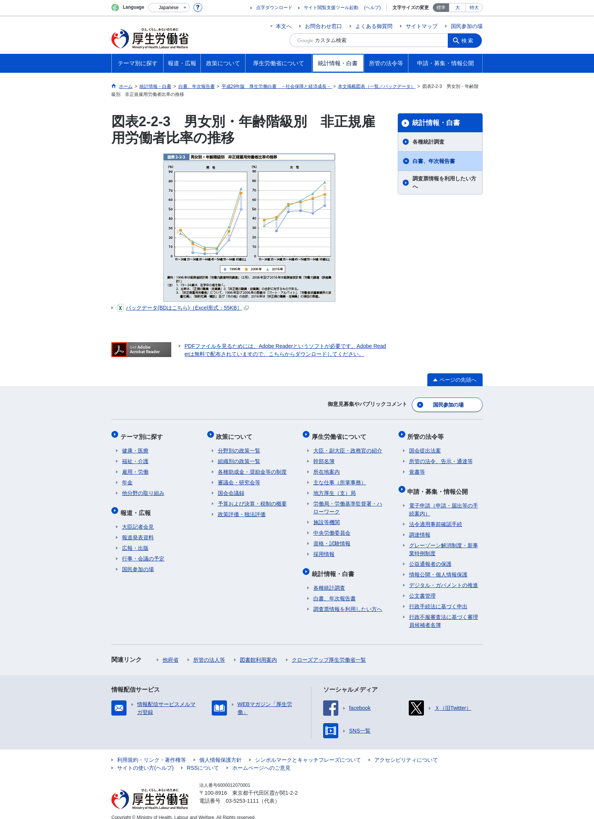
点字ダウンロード (274, 7)
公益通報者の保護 (430, 556)
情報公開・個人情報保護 (438, 566)
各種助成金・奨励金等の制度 (252, 467)
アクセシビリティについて (406, 752)
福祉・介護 (135, 456)
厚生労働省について (340, 433)
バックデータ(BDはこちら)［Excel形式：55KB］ (183, 308)
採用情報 (324, 549)
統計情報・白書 (436, 123)
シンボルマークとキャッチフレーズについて (308, 752)
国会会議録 (231, 488)
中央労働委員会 (331, 528)
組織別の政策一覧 (239, 456)
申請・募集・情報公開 (439, 484)
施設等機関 (326, 517)
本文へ (284, 26)
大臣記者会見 (138, 518)
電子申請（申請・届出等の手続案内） (443, 501)
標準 (441, 7)
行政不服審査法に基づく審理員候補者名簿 (443, 613)
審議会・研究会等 (239, 477)
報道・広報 (137, 506)
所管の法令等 (427, 433)
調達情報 (419, 526)
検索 (469, 40)
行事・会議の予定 (143, 550)
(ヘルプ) (372, 7)
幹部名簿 (324, 456)
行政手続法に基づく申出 (438, 598)
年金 (127, 477)
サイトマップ (422, 26)
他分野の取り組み (143, 488)
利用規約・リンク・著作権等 (151, 752)
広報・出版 (135, 540)
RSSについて (203, 759)
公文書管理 (422, 587)
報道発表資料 (138, 529)
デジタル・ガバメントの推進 (443, 577)
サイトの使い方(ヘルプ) (145, 759)
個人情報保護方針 (220, 752)
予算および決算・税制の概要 (252, 499)
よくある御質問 (373, 26)
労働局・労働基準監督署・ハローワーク (347, 503)
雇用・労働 (135, 467)
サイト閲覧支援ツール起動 (331, 7)
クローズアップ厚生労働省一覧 (329, 651)
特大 (474, 7)
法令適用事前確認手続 (435, 516)
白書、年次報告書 (434, 161)
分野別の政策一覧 (239, 446)
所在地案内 (326, 467)
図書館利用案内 (258, 651)
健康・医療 (135, 446)
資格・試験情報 (331, 539)
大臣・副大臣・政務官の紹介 (347, 446)
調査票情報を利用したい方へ (444, 182)
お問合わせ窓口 (323, 26)
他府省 (170, 651)
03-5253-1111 (242, 792)
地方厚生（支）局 (334, 488)
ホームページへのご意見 (261, 759)
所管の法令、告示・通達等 (441, 456)
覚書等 (417, 467)
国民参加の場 (467, 26)
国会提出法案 (425, 446)
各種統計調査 (428, 142)
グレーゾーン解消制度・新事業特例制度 (443, 541)
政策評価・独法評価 (242, 509)
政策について (236, 433)
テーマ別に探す (143, 433)
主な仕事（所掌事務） (339, 477)
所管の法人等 (209, 651)
